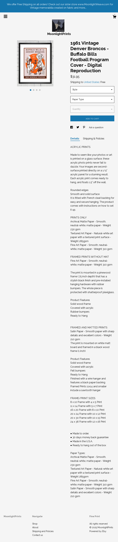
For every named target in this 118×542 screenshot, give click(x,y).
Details (75, 138)
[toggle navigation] (5, 16)
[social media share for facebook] (71, 127)
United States (91, 82)
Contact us (37, 535)
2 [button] (33, 90)
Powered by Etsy (97, 531)
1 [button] (30, 90)
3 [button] (36, 90)
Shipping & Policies (93, 138)
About (35, 527)
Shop (34, 524)
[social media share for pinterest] (84, 127)
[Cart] (114, 17)
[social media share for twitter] (78, 127)
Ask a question (96, 127)
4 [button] (40, 90)
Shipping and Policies (43, 531)
